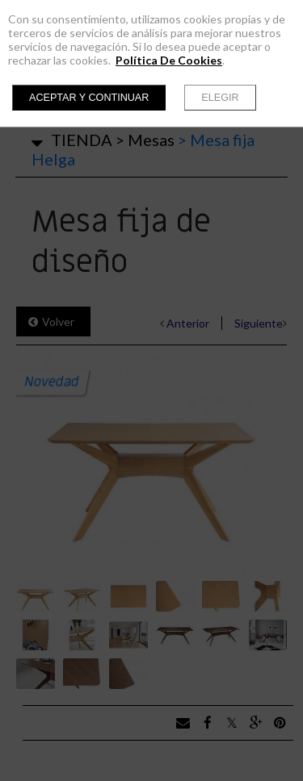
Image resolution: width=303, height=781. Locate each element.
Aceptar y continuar (89, 97)
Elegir (219, 97)
